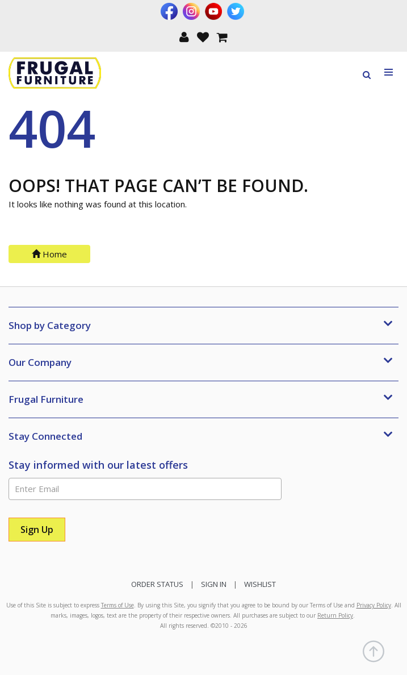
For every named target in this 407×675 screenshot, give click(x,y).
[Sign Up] (37, 529)
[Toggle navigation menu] (389, 72)
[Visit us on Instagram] (193, 11)
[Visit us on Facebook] (171, 11)
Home (49, 254)
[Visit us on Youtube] (215, 11)
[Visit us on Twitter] (237, 11)
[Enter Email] (145, 489)
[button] (184, 36)
